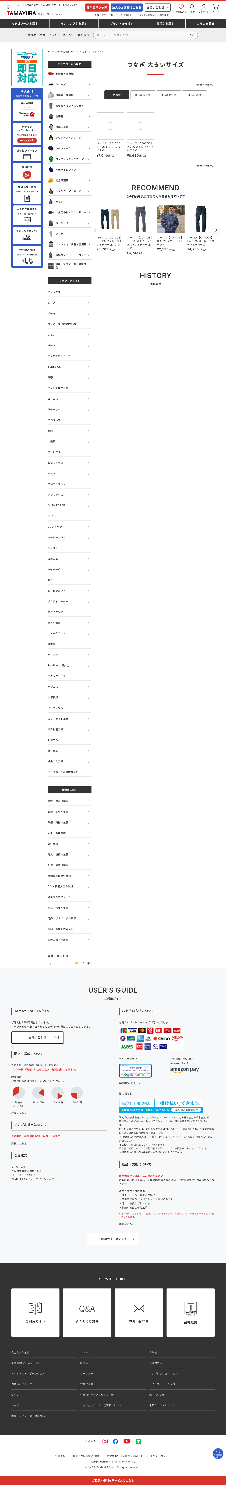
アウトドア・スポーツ (65, 138)
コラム (205, 24)
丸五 (50, 580)
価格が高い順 (168, 94)
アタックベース (57, 676)
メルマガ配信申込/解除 (86, 1455)
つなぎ (83, 51)
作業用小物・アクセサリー (67, 212)
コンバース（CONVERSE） (64, 324)
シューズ (57, 84)
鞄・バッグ (58, 223)
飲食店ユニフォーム (59, 897)
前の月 (50, 964)
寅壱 (50, 377)
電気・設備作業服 (58, 854)
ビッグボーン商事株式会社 (63, 772)
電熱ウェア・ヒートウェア (67, 255)
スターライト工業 (58, 718)
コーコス (53, 398)
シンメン (53, 548)
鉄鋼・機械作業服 (58, 822)
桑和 (50, 430)
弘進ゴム (53, 740)
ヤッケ (55, 202)
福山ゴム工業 (55, 761)
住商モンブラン (57, 484)
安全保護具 (58, 180)
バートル (53, 345)
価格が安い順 (143, 94)
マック (51, 473)
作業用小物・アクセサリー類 (97, 1394)
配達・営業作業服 (58, 865)
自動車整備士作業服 (59, 875)
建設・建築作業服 (58, 801)
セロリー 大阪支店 (58, 665)
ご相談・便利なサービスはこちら (113, 1480)
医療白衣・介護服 (58, 939)
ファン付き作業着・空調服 (67, 244)
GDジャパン (55, 526)
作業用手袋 (58, 127)
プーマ (51, 313)
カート (216, 8)
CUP (50, 516)
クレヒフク (54, 452)
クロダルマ (54, 420)
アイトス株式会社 (58, 388)
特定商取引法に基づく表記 (122, 1455)
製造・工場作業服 (58, 811)
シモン (51, 334)
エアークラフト (57, 633)
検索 (192, 8)
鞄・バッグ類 (157, 1394)
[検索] (145, 35)
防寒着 (55, 116)
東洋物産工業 (55, 729)
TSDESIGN (54, 366)
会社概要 (164, 15)
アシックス (54, 292)
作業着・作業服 (61, 95)
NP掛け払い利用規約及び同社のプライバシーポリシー (151, 1136)
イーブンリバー (57, 708)
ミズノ (51, 302)
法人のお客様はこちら (127, 7)
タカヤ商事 (54, 622)
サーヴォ (53, 654)
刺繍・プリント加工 (105, 15)
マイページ (204, 8)
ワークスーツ (59, 148)
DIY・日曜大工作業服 (60, 886)
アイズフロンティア (59, 356)
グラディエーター (58, 601)
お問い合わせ (155, 7)
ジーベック (54, 409)
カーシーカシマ (57, 537)
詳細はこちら (19, 1112)
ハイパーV (54, 569)
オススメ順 (194, 94)
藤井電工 (53, 750)
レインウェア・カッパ (65, 191)
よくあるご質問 (147, 15)
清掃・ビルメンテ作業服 (62, 918)
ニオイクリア (55, 612)
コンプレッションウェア (66, 159)
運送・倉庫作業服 (58, 907)
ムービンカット (57, 590)
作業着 (153, 1352)
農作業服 (53, 843)
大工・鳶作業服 (57, 833)
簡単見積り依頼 (97, 7)
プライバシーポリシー (158, 1455)
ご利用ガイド (127, 15)
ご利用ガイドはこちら (113, 1239)
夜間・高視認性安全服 (61, 929)
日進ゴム (53, 558)
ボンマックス (55, 494)
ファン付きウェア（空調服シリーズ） (102, 1405)
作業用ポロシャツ (62, 170)
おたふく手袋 (55, 462)
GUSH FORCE (56, 505)
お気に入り (181, 8)
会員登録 (60, 1455)
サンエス (53, 686)
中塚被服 (53, 697)
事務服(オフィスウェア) (25, 1362)
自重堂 (51, 644)
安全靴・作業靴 (61, 74)
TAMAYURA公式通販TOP (61, 51)
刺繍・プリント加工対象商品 (67, 265)
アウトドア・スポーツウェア (28, 1373)
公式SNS (90, 1441)
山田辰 (51, 441)
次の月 (88, 964)
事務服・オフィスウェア (66, 106)
